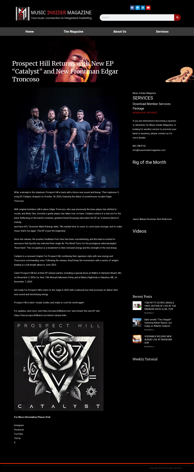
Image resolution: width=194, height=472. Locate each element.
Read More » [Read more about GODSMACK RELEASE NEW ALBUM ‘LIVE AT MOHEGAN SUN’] (149, 347)
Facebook (19, 429)
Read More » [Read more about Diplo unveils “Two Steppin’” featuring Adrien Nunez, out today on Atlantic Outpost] (149, 330)
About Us (119, 31)
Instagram (19, 425)
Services (162, 31)
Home (29, 31)
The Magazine (73, 31)
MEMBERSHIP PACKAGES (145, 112)
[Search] (177, 17)
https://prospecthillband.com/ (57, 311)
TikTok (17, 438)
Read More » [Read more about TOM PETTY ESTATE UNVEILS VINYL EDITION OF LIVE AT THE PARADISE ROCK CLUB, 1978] (149, 313)
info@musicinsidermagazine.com (149, 150)
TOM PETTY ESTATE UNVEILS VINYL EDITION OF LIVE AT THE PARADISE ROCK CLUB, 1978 (160, 305)
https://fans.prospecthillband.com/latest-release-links (41, 315)
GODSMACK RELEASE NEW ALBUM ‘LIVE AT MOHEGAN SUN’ (158, 339)
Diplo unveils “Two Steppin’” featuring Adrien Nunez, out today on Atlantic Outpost (158, 322)
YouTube (18, 434)
